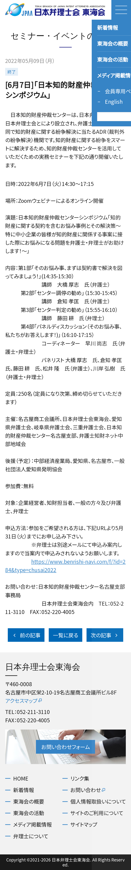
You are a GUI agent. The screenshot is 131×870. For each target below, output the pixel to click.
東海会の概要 (28, 801)
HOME (20, 778)
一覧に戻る (65, 635)
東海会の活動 (28, 813)
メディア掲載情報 (32, 824)
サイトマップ (83, 824)
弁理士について (30, 836)
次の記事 (105, 635)
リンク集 (79, 778)
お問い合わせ (88, 790)
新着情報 (23, 790)
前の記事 (26, 635)
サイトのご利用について (96, 813)
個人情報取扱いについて (98, 801)
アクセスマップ (24, 700)
